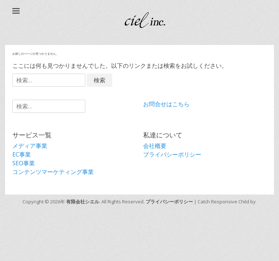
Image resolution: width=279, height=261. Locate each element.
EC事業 (21, 154)
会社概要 (154, 146)
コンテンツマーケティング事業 (53, 172)
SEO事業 (23, 163)
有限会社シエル (82, 201)
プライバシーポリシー (172, 154)
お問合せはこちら (166, 104)
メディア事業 (29, 146)
